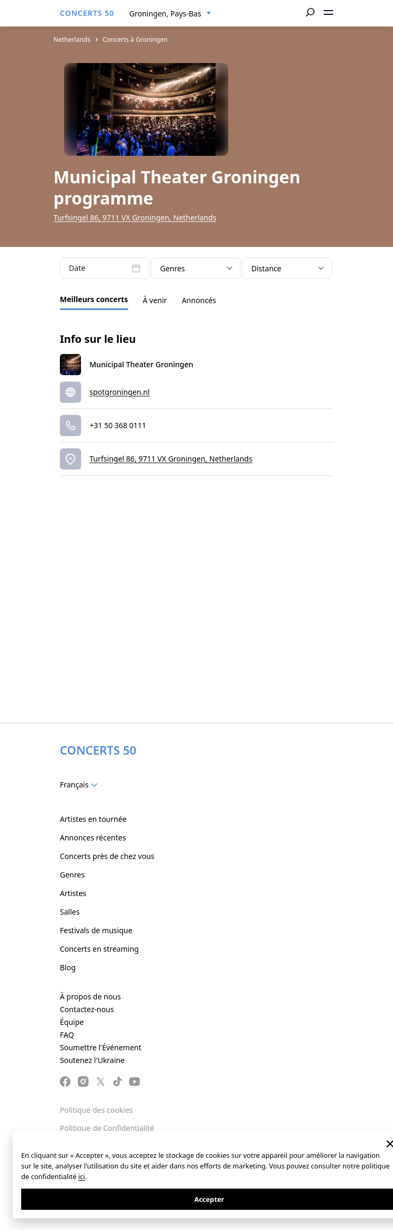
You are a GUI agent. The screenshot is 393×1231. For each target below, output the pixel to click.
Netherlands (72, 39)
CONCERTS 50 (87, 13)
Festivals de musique (96, 930)
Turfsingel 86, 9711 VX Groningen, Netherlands (134, 217)
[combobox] (170, 13)
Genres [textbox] (172, 268)
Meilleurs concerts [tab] (94, 299)
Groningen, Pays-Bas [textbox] (165, 13)
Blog (68, 967)
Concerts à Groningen (134, 39)
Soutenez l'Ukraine (92, 1060)
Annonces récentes (93, 838)
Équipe (72, 1022)
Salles (69, 912)
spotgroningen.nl (120, 392)
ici (81, 1176)
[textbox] (81, 784)
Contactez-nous (87, 1009)
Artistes (73, 893)
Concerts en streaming (99, 949)
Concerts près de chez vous (107, 856)
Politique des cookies (96, 1110)
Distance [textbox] (266, 268)
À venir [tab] (155, 300)
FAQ (67, 1035)
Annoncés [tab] (199, 300)
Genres (72, 875)
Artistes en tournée (93, 819)
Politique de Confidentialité (107, 1128)
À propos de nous (90, 996)
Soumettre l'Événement (100, 1047)
